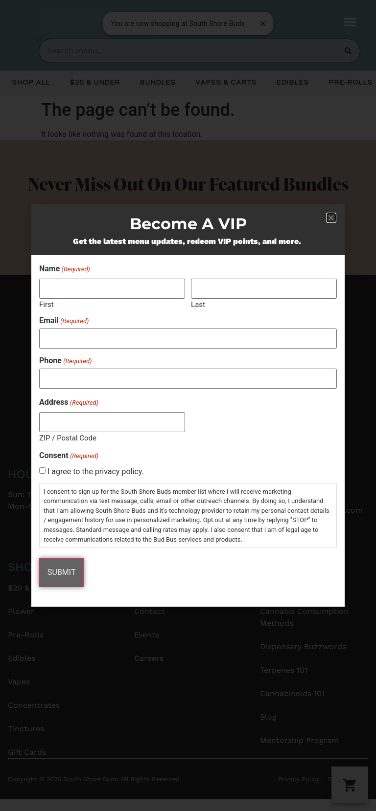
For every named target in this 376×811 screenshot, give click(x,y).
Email (64, 321)
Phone (65, 361)
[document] (188, 405)
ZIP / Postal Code (67, 437)
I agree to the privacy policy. (95, 471)
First (46, 305)
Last (198, 305)
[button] (331, 218)
